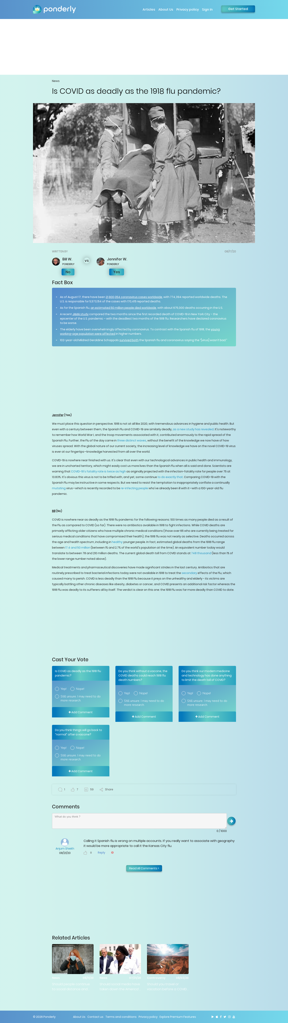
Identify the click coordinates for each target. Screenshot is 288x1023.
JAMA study (80, 314)
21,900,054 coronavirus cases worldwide (134, 297)
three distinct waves (131, 440)
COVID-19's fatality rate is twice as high (98, 471)
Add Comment (81, 712)
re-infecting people (134, 488)
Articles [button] (149, 9)
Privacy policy (187, 9)
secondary (189, 573)
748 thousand (201, 553)
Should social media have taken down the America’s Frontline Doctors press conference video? (120, 987)
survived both (129, 340)
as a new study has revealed (193, 429)
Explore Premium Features (178, 1017)
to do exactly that (170, 477)
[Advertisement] (144, 47)
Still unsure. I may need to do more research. (81, 698)
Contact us (95, 1017)
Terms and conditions (121, 1017)
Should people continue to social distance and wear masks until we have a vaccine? (72, 987)
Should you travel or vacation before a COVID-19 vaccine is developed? (167, 987)
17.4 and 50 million (78, 548)
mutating (59, 488)
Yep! (63, 689)
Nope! (80, 689)
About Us (165, 9)
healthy (117, 542)
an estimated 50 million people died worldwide (123, 308)
